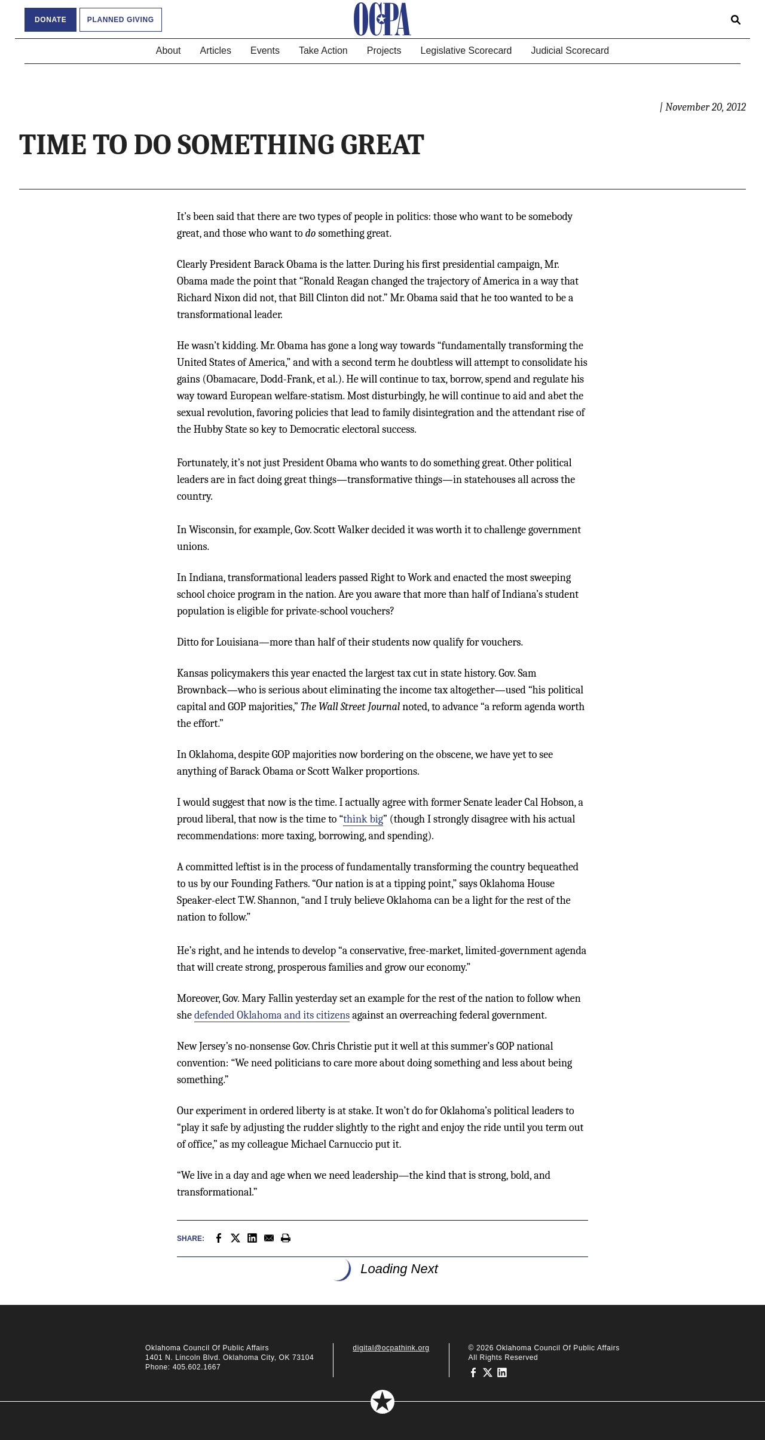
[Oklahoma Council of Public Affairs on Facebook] (473, 1372)
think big (363, 819)
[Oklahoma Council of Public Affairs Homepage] (382, 19)
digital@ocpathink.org (391, 1348)
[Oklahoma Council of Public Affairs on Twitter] (487, 1372)
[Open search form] (735, 19)
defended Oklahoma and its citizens (272, 1015)
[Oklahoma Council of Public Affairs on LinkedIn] (502, 1372)
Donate (50, 20)
